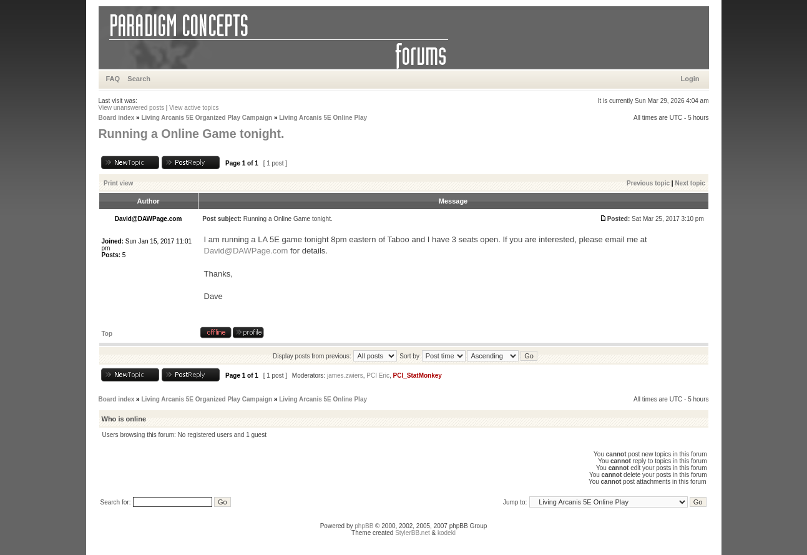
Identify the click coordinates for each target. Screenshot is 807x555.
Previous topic (648, 183)
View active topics (193, 107)
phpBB (364, 526)
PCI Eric (377, 375)
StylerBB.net (412, 532)
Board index (117, 117)
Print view (118, 183)
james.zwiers (345, 375)
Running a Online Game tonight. (192, 133)
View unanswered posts (131, 107)
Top (107, 333)
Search (138, 78)
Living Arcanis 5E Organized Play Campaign (206, 117)
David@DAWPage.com (246, 250)
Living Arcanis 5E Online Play (323, 117)
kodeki (447, 532)
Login (690, 78)
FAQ (113, 78)
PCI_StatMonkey (417, 375)
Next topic (690, 183)
